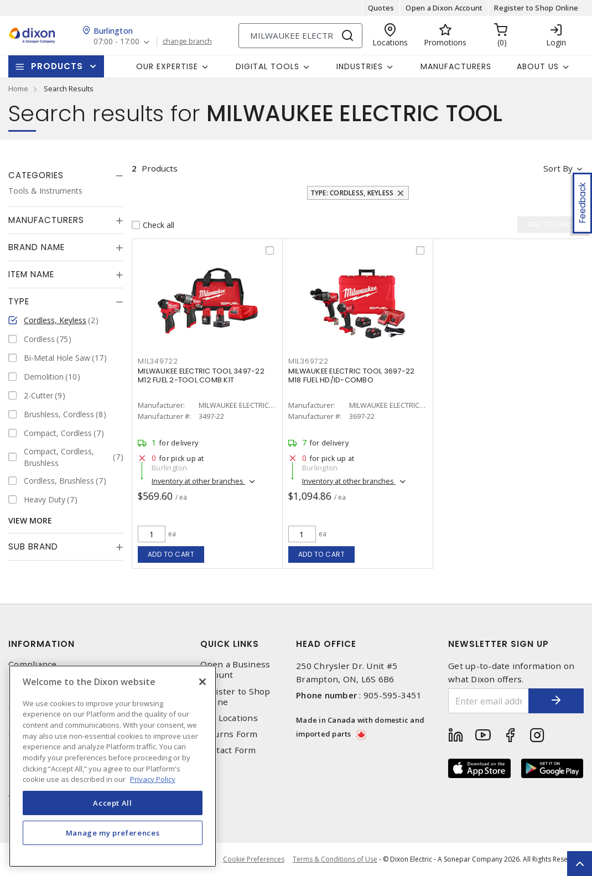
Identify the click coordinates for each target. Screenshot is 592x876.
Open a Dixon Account (444, 8)
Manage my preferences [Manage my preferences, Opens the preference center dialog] (113, 833)
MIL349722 (158, 361)
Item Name (31, 274)
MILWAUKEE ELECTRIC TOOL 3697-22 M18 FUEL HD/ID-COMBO (351, 375)
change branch (187, 41)
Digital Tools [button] (267, 66)
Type (18, 301)
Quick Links (229, 644)
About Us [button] (538, 66)
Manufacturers (455, 66)
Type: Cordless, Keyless (352, 193)
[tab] (65, 175)
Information (41, 644)
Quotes (381, 8)
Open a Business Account (235, 669)
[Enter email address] (488, 700)
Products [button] (57, 66)
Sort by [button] (558, 168)
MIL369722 (308, 361)
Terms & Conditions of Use (335, 859)
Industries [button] (359, 66)
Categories (36, 175)
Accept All (112, 803)
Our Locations (229, 718)
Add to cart (171, 554)
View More (30, 520)
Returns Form (229, 734)
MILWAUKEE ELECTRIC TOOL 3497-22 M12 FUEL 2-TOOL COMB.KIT (201, 375)
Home (18, 89)
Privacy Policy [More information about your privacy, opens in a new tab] (152, 779)
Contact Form (228, 750)
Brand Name (36, 247)
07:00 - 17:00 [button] (116, 41)
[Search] (300, 35)
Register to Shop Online (536, 8)
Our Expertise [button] (167, 66)
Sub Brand (33, 546)
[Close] (202, 682)
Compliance (32, 664)
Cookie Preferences (253, 859)
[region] (112, 766)
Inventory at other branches (198, 481)
